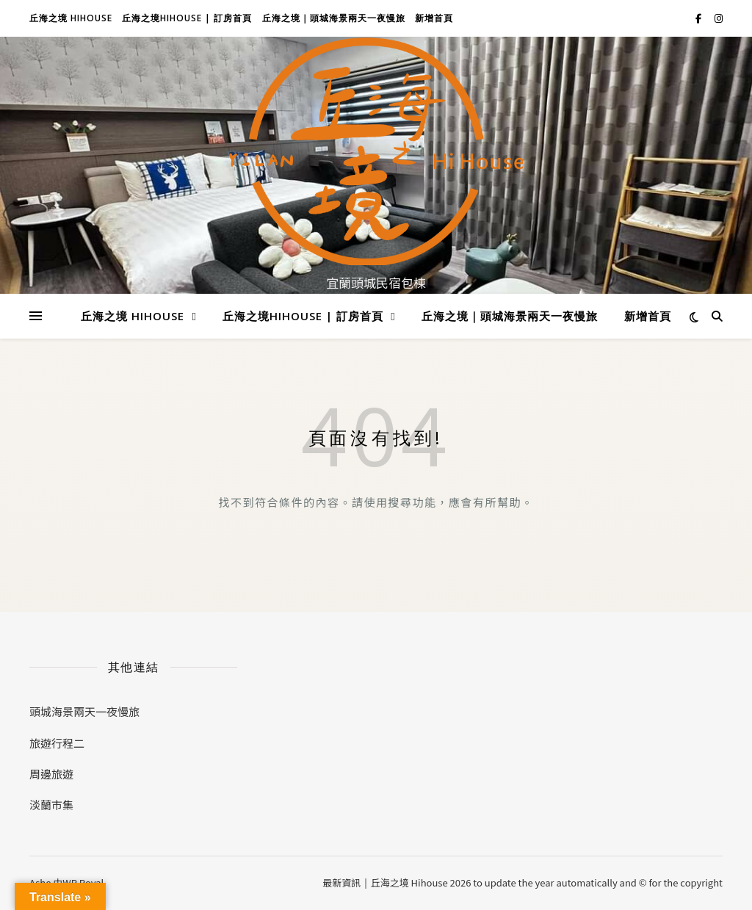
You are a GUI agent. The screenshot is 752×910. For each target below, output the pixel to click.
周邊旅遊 (51, 773)
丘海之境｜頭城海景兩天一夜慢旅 (333, 18)
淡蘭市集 (51, 804)
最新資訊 (341, 882)
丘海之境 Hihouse (70, 18)
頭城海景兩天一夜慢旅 (84, 711)
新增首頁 (434, 18)
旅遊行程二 (56, 743)
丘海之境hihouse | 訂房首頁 (187, 18)
